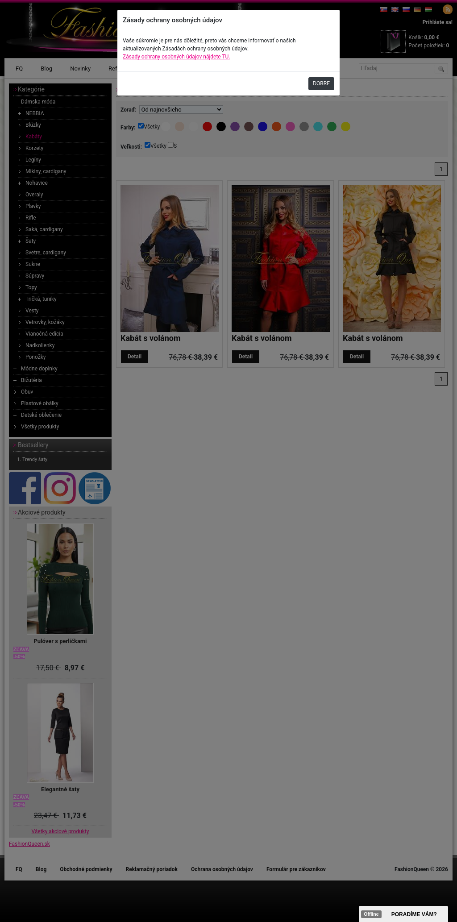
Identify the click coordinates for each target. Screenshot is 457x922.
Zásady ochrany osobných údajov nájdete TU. (176, 57)
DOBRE (321, 83)
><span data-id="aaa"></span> (403, 914)
